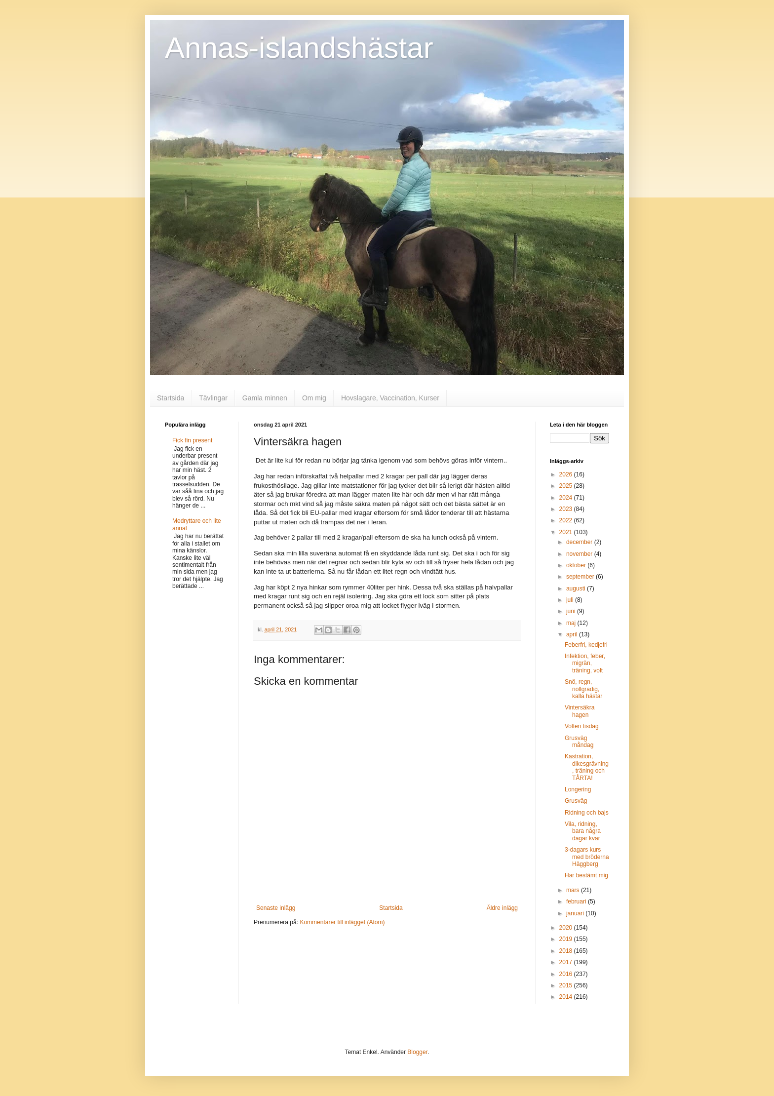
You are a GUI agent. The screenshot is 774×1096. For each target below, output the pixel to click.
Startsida (170, 398)
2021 (566, 532)
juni (571, 611)
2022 (566, 520)
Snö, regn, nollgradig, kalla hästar (583, 689)
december (580, 542)
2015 (566, 985)
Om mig (314, 398)
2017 (566, 962)
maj (572, 623)
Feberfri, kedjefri (586, 644)
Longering (578, 789)
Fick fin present (192, 440)
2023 (566, 509)
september (581, 576)
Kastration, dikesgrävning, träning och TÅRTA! (587, 767)
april (572, 634)
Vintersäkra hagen (579, 711)
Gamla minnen (264, 398)
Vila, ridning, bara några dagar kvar (583, 831)
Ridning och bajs (587, 812)
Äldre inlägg (502, 907)
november (580, 553)
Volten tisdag (582, 726)
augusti (576, 588)
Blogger (417, 1052)
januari (575, 913)
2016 (566, 974)
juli (570, 599)
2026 (566, 474)
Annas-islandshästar (299, 47)
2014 (566, 996)
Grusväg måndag (579, 741)
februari (577, 901)
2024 (566, 497)
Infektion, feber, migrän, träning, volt (585, 663)
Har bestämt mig (586, 875)
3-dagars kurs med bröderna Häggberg (587, 856)
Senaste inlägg (275, 907)
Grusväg (576, 800)
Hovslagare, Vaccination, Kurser (390, 398)
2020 (566, 927)
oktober (576, 565)
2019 (566, 939)
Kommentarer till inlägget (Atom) (342, 922)
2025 (566, 485)
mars (573, 890)
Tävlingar (213, 398)
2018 (566, 950)
